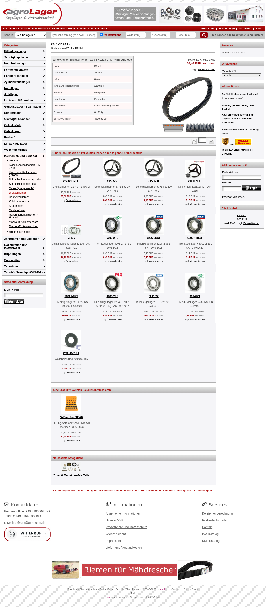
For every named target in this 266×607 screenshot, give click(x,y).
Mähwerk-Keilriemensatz (23, 222)
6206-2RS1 (153, 238)
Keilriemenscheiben (18, 231)
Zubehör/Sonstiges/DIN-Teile (23, 272)
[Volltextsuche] (101, 34)
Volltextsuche (112, 35)
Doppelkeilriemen (19, 197)
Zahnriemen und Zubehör (21, 238)
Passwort (227, 182)
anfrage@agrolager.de (30, 522)
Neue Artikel (229, 207)
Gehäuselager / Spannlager (22, 106)
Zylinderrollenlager (17, 82)
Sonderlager (12, 112)
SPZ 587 (112, 181)
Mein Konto (208, 28)
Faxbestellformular (214, 520)
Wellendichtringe (15, 149)
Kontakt (207, 527)
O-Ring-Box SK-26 (71, 417)
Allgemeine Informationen (123, 513)
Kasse (259, 28)
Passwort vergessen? (233, 197)
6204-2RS (112, 296)
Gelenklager (12, 131)
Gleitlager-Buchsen (17, 119)
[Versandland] (241, 75)
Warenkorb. (228, 122)
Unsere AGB (114, 520)
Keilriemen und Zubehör (33, 28)
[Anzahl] (202, 140)
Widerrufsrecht (116, 534)
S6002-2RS (71, 296)
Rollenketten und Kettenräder (15, 246)
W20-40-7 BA (71, 353)
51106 (71, 238)
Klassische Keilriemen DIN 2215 (24, 166)
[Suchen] (204, 35)
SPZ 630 (153, 181)
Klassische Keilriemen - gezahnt (23, 174)
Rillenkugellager (15, 51)
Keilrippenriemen (19, 201)
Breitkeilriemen (77, 28)
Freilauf (9, 137)
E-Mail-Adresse (12, 289)
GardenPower (17, 210)
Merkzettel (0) (227, 28)
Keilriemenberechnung (217, 513)
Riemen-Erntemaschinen (23, 226)
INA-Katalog (210, 534)
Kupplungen (12, 254)
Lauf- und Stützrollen (18, 100)
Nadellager (11, 88)
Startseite (9, 28)
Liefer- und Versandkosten (124, 547)
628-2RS (195, 296)
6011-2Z (154, 296)
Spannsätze (12, 260)
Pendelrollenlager (16, 75)
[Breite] (186, 35)
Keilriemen (58, 28)
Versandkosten (206, 69)
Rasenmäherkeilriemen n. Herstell (24, 216)
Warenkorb (245, 28)
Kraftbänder (16, 205)
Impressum (113, 541)
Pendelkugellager (16, 69)
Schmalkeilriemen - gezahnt (25, 179)
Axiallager (11, 94)
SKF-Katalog (211, 541)
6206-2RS (112, 238)
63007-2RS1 (194, 238)
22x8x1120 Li (99, 28)
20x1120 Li (194, 181)
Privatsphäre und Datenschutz (126, 527)
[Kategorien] (30, 35)
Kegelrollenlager (15, 63)
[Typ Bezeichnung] (74, 35)
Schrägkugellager (16, 57)
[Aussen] (160, 35)
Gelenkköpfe (12, 125)
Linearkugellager (15, 143)
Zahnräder (11, 266)
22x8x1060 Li (71, 181)
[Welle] (136, 35)
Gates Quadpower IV (21, 188)
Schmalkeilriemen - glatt (23, 183)
